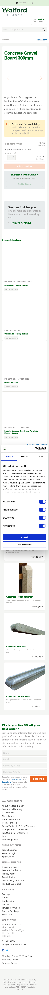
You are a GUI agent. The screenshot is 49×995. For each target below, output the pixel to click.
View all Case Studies (37, 444)
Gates (5, 897)
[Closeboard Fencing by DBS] (24, 269)
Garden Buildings (10, 911)
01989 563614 (21, 223)
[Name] (24, 753)
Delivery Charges (10, 867)
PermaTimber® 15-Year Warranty (18, 826)
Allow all (24, 537)
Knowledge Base (10, 839)
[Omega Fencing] (24, 366)
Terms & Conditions (11, 870)
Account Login (9, 853)
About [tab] (40, 456)
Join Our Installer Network (15, 832)
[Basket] (39, 20)
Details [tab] (24, 456)
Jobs (4, 836)
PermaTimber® (9, 822)
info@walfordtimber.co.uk (15, 944)
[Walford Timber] (14, 12)
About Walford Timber (13, 805)
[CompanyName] (24, 765)
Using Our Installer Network (16, 829)
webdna (20, 989)
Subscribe (38, 778)
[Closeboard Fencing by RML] (24, 317)
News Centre (8, 816)
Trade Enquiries (9, 849)
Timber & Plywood (11, 907)
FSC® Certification (11, 819)
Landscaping (8, 901)
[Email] (24, 759)
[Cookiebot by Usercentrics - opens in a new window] (35, 448)
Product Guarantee (11, 883)
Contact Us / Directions (13, 880)
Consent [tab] (9, 456)
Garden (5, 904)
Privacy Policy (16, 779)
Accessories (8, 914)
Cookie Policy (6, 782)
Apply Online (8, 856)
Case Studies (8, 812)
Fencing (6, 894)
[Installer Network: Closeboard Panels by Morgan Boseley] (24, 415)
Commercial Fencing (12, 809)
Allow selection (24, 545)
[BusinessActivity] (24, 772)
